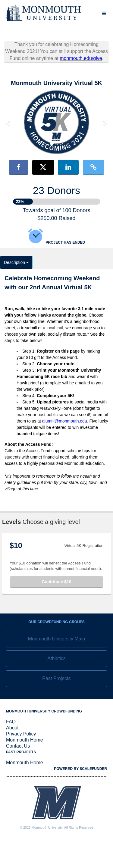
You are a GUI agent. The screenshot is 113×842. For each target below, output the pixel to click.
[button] (8, 122)
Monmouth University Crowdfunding (44, 711)
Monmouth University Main (56, 638)
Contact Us (18, 745)
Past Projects (56, 678)
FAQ (11, 721)
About (12, 727)
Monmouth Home (24, 739)
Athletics (56, 658)
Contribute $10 (56, 581)
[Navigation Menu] (104, 13)
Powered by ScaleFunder (80, 769)
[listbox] (56, 122)
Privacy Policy (21, 733)
